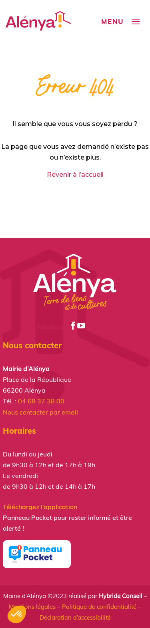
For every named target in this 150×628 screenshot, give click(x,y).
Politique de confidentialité (99, 606)
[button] (16, 614)
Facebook (56, 327)
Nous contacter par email (40, 412)
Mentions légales (32, 606)
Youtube (95, 327)
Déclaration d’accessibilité (75, 617)
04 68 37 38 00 (41, 401)
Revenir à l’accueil (75, 174)
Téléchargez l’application (40, 507)
